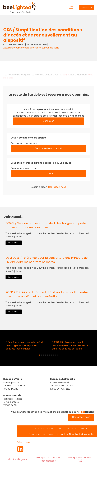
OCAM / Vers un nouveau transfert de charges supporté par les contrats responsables (46, 225)
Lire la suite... (13, 242)
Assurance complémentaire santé (22, 47)
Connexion (48, 121)
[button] (39, 355)
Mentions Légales (17, 459)
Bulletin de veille (50, 47)
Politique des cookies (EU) (79, 459)
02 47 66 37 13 (82, 428)
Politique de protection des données (48, 459)
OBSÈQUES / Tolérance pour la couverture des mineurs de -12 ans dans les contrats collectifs (47, 260)
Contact (48, 173)
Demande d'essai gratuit (48, 148)
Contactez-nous (57, 187)
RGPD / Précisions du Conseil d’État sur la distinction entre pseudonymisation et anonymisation (47, 294)
